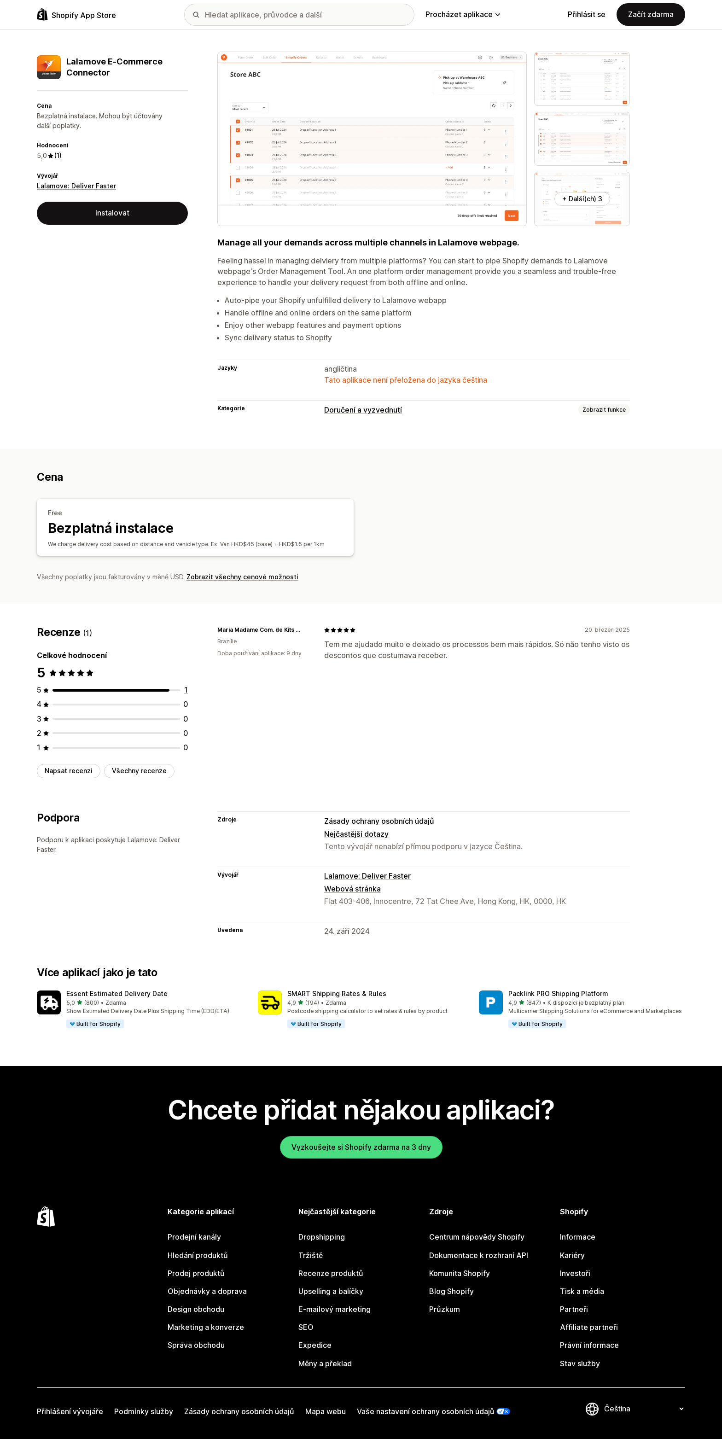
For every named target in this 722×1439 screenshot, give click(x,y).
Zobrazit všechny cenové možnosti (242, 577)
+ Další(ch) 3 (582, 199)
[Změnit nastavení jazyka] (643, 1409)
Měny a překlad (325, 1363)
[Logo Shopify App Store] (76, 14)
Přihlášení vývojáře (70, 1411)
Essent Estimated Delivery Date (117, 993)
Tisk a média (582, 1291)
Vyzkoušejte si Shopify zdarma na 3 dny (361, 1147)
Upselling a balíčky (330, 1291)
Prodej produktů (196, 1273)
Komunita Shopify (459, 1273)
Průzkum (444, 1309)
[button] (140, 1009)
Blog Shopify (451, 1291)
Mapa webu (325, 1411)
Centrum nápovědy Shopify (476, 1236)
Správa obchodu (196, 1345)
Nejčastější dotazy (356, 834)
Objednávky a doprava (207, 1291)
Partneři (574, 1309)
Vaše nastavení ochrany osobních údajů (426, 1411)
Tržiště (310, 1255)
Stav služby (580, 1363)
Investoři (575, 1273)
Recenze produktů (330, 1273)
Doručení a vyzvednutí (363, 409)
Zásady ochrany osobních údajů (379, 821)
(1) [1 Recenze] (58, 155)
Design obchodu (196, 1309)
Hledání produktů (198, 1255)
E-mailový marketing (334, 1309)
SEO (306, 1327)
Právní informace (589, 1345)
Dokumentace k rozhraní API (478, 1255)
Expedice (315, 1345)
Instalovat (112, 212)
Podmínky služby (143, 1411)
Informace (577, 1236)
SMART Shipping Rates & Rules (336, 993)
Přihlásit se (587, 14)
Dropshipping (321, 1236)
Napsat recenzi (69, 771)
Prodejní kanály (194, 1236)
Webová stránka (352, 888)
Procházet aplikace (462, 14)
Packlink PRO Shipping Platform (558, 993)
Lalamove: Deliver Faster (76, 186)
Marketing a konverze (206, 1327)
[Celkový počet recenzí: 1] (186, 689)
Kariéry (572, 1255)
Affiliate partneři (589, 1327)
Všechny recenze (139, 771)
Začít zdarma (651, 14)
